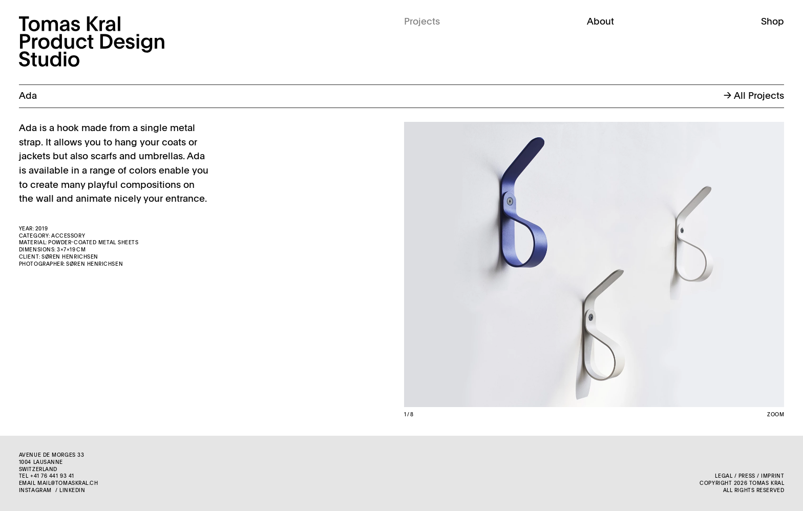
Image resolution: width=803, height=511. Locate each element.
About (600, 22)
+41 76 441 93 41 (52, 476)
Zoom (775, 414)
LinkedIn (72, 490)
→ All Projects (754, 96)
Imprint (772, 476)
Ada (28, 96)
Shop (772, 22)
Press (746, 476)
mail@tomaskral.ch (67, 483)
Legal (723, 476)
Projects (422, 22)
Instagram (35, 490)
